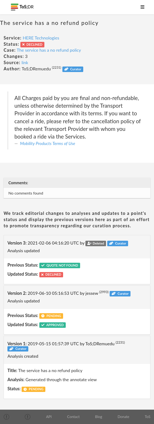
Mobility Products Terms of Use (47, 143)
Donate (123, 416)
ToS (147, 416)
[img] (6, 417)
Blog (98, 416)
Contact (73, 416)
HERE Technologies (41, 37)
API (49, 416)
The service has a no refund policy (49, 50)
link (25, 62)
